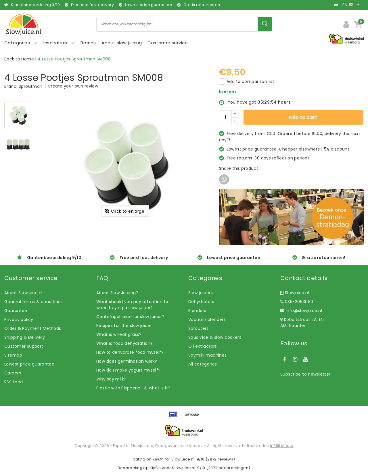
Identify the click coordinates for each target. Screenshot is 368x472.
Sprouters (198, 328)
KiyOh (158, 459)
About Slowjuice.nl (23, 293)
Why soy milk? (111, 379)
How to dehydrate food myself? (130, 352)
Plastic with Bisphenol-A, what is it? (133, 388)
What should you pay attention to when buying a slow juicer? (132, 305)
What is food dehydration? (124, 343)
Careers (12, 373)
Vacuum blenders (207, 319)
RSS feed (13, 382)
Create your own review (73, 86)
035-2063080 (296, 301)
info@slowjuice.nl (301, 310)
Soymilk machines (207, 355)
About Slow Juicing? (117, 293)
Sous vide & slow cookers (214, 337)
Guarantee (15, 310)
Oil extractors (202, 346)
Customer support (23, 346)
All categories (202, 364)
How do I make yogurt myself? (128, 370)
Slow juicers (200, 293)
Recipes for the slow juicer (124, 325)
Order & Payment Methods (32, 328)
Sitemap (13, 355)
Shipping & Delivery (24, 337)
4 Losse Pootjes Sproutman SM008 (74, 59)
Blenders (197, 310)
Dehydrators (201, 301)
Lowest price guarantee (29, 364)
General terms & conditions (33, 301)
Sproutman (31, 86)
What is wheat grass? (118, 334)
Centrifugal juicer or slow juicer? (130, 316)
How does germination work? (126, 361)
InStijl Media (281, 445)
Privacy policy (18, 319)
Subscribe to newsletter (305, 374)
